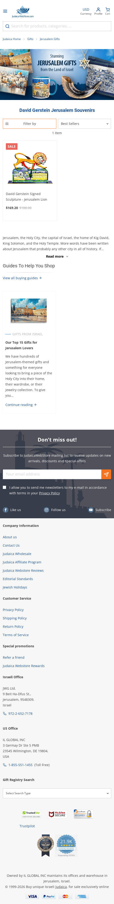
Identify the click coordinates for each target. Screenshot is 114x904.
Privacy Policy (49, 493)
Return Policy (13, 626)
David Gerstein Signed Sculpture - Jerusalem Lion (26, 197)
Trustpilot (27, 826)
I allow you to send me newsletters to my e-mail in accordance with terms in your (58, 490)
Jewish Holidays (15, 587)
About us (10, 537)
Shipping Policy (15, 618)
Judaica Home (12, 39)
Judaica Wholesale (17, 554)
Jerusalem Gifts (50, 39)
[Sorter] (84, 124)
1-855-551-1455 (20, 765)
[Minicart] (107, 11)
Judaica (61, 886)
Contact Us (11, 545)
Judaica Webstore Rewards (24, 666)
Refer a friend (14, 657)
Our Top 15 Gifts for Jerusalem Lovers (21, 345)
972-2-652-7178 (20, 713)
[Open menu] (5, 12)
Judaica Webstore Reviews (23, 570)
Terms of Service (16, 635)
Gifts (30, 39)
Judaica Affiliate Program (22, 562)
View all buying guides (22, 278)
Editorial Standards (18, 579)
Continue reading (21, 404)
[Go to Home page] (23, 12)
